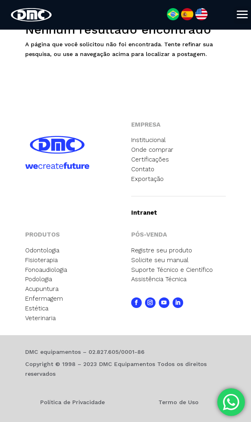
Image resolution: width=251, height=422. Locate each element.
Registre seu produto (161, 250)
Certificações (150, 159)
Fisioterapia (41, 260)
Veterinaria (40, 318)
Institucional (148, 140)
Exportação (147, 179)
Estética (36, 308)
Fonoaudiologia (46, 269)
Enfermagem (44, 298)
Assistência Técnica (158, 279)
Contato (142, 169)
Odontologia (42, 250)
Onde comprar (152, 149)
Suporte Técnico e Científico (172, 269)
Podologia (38, 279)
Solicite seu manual (159, 260)
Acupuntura (41, 289)
